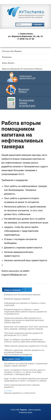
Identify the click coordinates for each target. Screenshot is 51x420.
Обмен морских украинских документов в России (25, 346)
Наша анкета (8, 63)
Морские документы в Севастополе (26, 392)
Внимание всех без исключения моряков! (22, 295)
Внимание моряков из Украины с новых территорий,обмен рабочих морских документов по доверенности (25, 311)
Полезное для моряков (12, 51)
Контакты (7, 57)
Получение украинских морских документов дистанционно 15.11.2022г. (23, 334)
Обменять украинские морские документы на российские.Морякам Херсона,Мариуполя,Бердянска (24, 352)
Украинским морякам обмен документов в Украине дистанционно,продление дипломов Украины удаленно (24, 320)
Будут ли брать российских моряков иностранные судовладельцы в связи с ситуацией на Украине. (26, 379)
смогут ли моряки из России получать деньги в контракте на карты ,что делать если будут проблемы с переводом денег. (24, 372)
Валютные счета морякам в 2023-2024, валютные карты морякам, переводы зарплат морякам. (26, 328)
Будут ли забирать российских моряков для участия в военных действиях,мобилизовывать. (25, 340)
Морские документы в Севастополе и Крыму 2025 (22, 70)
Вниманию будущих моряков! (17, 299)
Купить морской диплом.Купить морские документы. (22, 386)
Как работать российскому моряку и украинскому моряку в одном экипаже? (25, 364)
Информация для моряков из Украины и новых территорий (25, 304)
